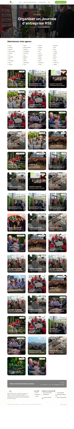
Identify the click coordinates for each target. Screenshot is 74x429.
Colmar (39, 49)
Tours (24, 64)
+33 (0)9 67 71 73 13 (46, 384)
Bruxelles (9, 49)
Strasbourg (40, 62)
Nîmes (24, 58)
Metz (54, 55)
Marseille (39, 55)
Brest (54, 47)
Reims (39, 60)
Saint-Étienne (25, 62)
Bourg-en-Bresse (26, 47)
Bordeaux (9, 47)
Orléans (39, 58)
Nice (8, 58)
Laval (39, 53)
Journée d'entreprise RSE (48, 397)
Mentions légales (63, 403)
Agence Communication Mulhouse (22, 403)
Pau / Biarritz (10, 60)
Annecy (24, 45)
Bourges (39, 47)
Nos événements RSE (47, 393)
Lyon (24, 55)
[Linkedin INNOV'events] (63, 382)
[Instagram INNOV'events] (62, 382)
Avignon (39, 45)
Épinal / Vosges (11, 51)
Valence (54, 64)
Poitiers (24, 60)
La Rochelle (25, 53)
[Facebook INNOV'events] (60, 382)
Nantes (39, 57)
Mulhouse (25, 57)
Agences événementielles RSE (30, 2)
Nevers (54, 57)
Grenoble (9, 53)
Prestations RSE (42, 2)
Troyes (39, 64)
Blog (49, 2)
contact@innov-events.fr (58, 384)
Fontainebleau (25, 51)
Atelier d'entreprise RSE (61, 397)
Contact (36, 397)
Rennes (54, 60)
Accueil (20, 2)
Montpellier (10, 57)
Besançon (55, 45)
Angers (9, 45)
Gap (38, 51)
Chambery (25, 49)
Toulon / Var (55, 62)
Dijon (54, 49)
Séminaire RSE (45, 394)
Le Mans (54, 53)
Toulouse (9, 64)
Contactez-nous (61, 2)
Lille (8, 55)
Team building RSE (60, 393)
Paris (54, 58)
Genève (54, 51)
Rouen (9, 62)
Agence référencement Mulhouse (35, 403)
